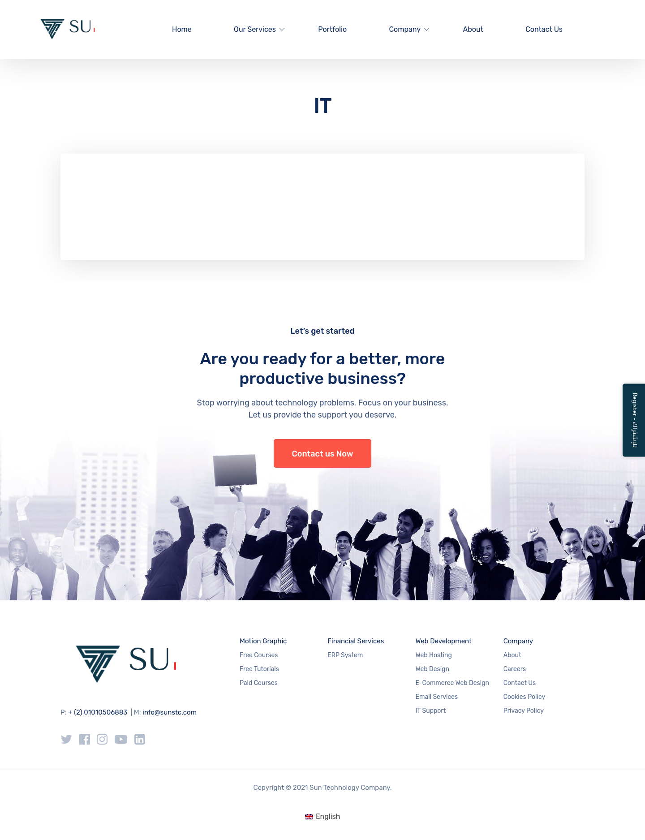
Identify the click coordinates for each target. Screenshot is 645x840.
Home (182, 29)
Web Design (432, 669)
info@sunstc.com (169, 712)
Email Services (437, 697)
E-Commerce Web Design (452, 683)
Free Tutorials (259, 669)
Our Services (255, 29)
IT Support (431, 711)
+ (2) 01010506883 (97, 712)
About (473, 29)
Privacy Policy (523, 711)
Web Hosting (434, 655)
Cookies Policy (524, 697)
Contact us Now (322, 454)
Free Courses (259, 655)
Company (405, 29)
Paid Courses (259, 683)
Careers (514, 669)
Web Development (444, 641)
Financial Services (355, 641)
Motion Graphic (263, 641)
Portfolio (332, 29)
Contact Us (544, 29)
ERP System (345, 655)
